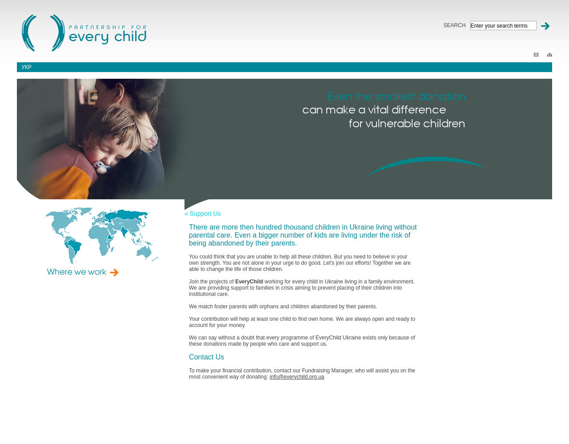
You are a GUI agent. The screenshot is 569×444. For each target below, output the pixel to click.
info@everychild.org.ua (297, 377)
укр (26, 67)
